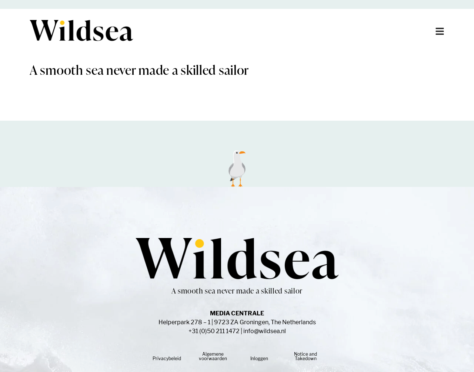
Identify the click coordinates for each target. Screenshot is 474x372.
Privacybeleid (167, 358)
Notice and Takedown (305, 356)
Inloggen (259, 358)
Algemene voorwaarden (213, 356)
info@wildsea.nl (264, 331)
